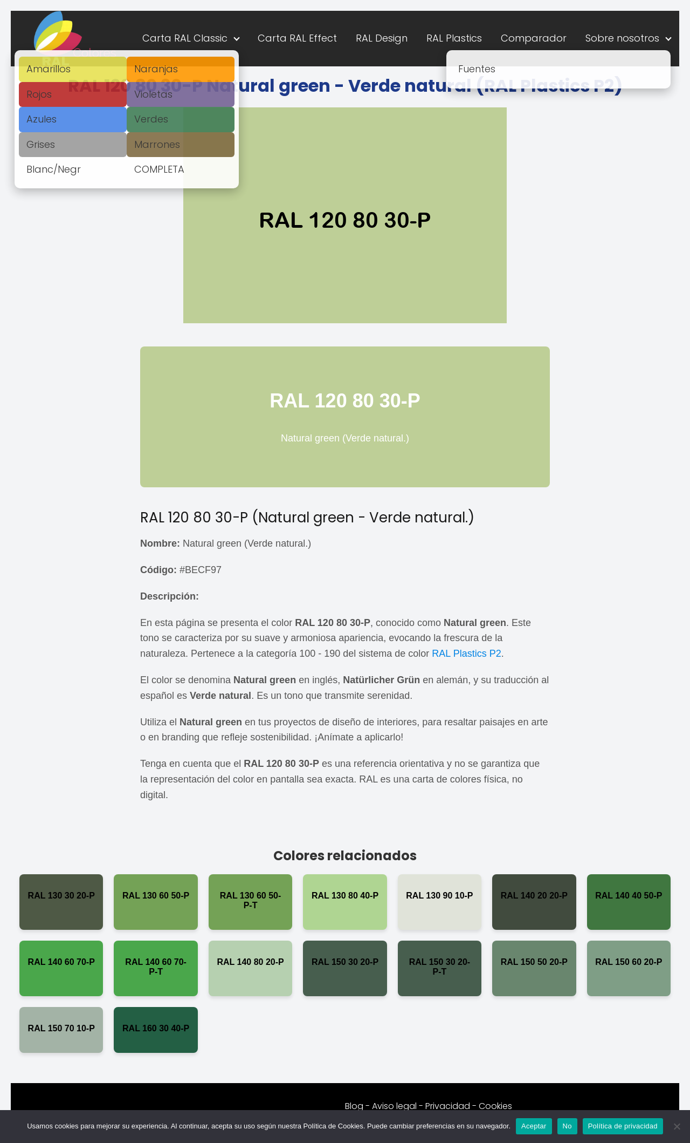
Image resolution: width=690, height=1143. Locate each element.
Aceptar (534, 1126)
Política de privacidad (623, 1126)
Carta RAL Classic (184, 38)
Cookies (495, 1106)
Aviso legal (394, 1106)
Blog (354, 1106)
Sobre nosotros (622, 38)
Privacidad (447, 1106)
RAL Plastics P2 (466, 653)
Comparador (534, 38)
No (567, 1126)
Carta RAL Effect (297, 38)
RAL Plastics (454, 38)
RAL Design (382, 38)
